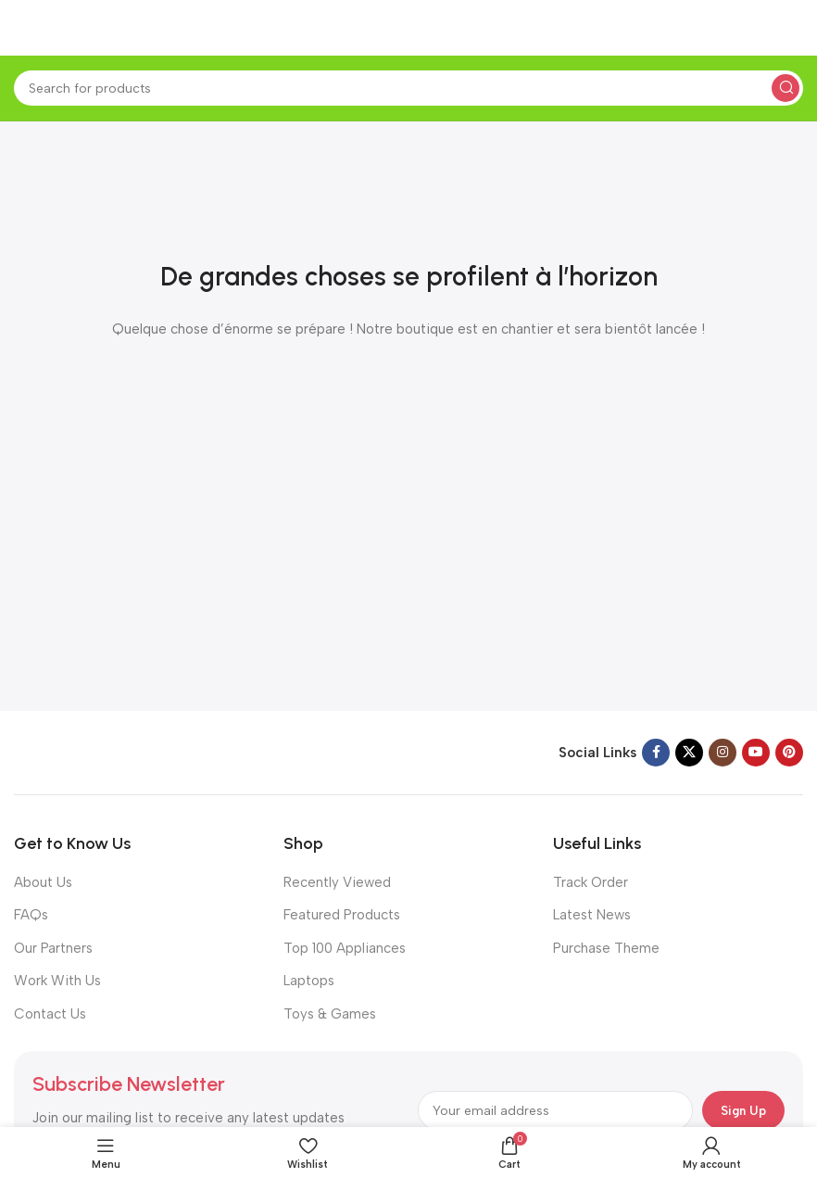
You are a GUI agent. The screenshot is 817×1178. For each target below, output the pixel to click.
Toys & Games (329, 1014)
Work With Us (57, 980)
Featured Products (341, 914)
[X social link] (689, 752)
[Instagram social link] (722, 752)
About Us (43, 882)
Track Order (590, 882)
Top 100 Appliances (344, 948)
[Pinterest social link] (789, 752)
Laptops (308, 980)
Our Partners (53, 948)
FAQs (31, 914)
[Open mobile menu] (23, 27)
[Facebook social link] (656, 752)
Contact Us (50, 1014)
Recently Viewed (337, 882)
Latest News (592, 914)
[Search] (408, 88)
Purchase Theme (606, 948)
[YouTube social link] (756, 752)
